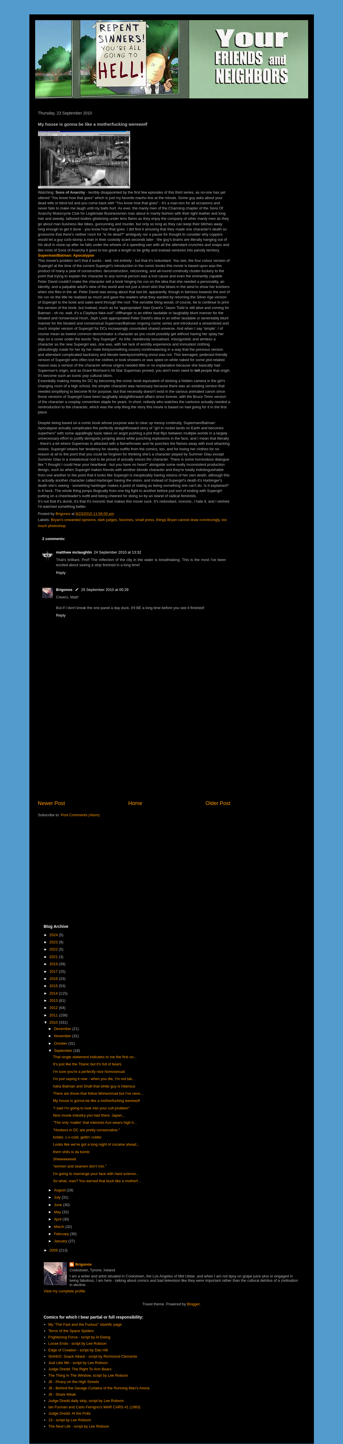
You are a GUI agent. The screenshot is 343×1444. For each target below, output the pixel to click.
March (59, 1226)
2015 (54, 986)
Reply (61, 573)
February (62, 1234)
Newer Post (51, 803)
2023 (54, 942)
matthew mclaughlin (74, 552)
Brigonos (64, 589)
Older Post (218, 803)
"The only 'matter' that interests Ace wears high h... (95, 1122)
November (63, 1036)
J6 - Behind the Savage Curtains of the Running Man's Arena (98, 1388)
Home (135, 803)
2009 (54, 1250)
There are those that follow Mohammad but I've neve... (98, 1093)
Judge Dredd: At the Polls (69, 1413)
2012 (54, 1008)
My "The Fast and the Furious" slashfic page (85, 1324)
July (58, 1197)
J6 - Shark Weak (62, 1394)
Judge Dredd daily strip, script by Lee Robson (86, 1401)
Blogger (193, 1304)
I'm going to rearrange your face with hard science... (96, 1174)
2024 (54, 935)
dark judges (107, 520)
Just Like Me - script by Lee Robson (78, 1363)
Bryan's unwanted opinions (73, 520)
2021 (54, 957)
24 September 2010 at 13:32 (117, 552)
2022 (54, 949)
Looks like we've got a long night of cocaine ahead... (96, 1144)
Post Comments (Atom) (80, 815)
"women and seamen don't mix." (79, 1166)
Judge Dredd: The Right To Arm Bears (79, 1369)
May (58, 1212)
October (61, 1043)
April (58, 1219)
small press (144, 520)
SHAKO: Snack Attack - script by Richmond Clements (92, 1356)
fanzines (126, 520)
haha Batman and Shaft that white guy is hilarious (94, 1086)
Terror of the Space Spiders (71, 1331)
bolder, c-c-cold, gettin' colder (77, 1137)
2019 (54, 964)
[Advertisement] (134, 752)
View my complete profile (64, 1291)
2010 (54, 1022)
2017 (54, 971)
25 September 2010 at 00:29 (105, 589)
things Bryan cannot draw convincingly (187, 520)
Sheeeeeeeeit (64, 1159)
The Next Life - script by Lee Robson (78, 1426)
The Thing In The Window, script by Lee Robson (88, 1375)
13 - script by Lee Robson (69, 1420)
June (58, 1205)
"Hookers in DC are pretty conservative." (86, 1130)
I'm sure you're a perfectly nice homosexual (89, 1071)
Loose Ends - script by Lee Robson (77, 1343)
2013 (54, 1000)
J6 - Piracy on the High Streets (73, 1382)
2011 (54, 1015)
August (60, 1190)
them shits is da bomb (71, 1152)
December (63, 1029)
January (61, 1241)
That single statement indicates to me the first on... (95, 1057)
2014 (54, 993)
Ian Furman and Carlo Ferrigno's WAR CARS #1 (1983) (94, 1407)
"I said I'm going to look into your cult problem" (91, 1108)
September (63, 1050)
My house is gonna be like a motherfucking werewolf (96, 1100)
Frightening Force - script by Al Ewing (79, 1337)
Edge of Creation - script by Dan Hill (78, 1350)
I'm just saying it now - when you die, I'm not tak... (94, 1079)
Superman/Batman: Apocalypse (66, 255)
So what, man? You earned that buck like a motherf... (97, 1181)
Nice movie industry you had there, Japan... (89, 1115)
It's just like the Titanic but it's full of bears (87, 1064)
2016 (54, 978)
